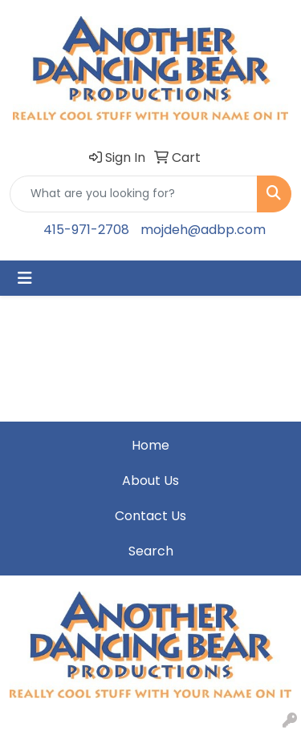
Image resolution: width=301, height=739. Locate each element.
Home (150, 445)
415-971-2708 (86, 229)
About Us (150, 480)
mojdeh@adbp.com (203, 229)
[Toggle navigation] (25, 278)
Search (150, 551)
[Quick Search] (134, 194)
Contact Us (150, 516)
